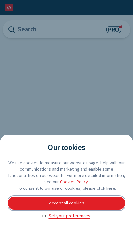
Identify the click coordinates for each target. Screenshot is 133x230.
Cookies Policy (74, 182)
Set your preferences (69, 216)
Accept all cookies (66, 203)
